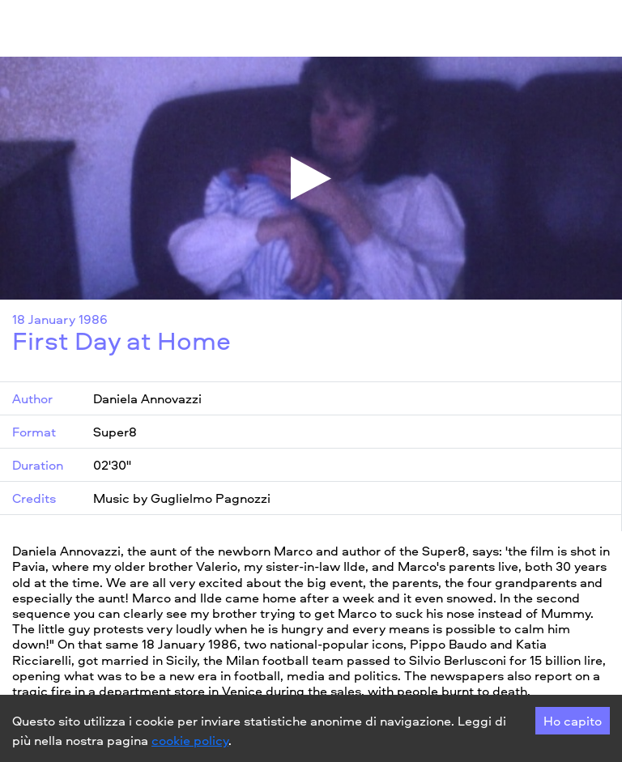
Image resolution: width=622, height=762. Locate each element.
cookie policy (189, 740)
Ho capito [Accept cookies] (572, 721)
